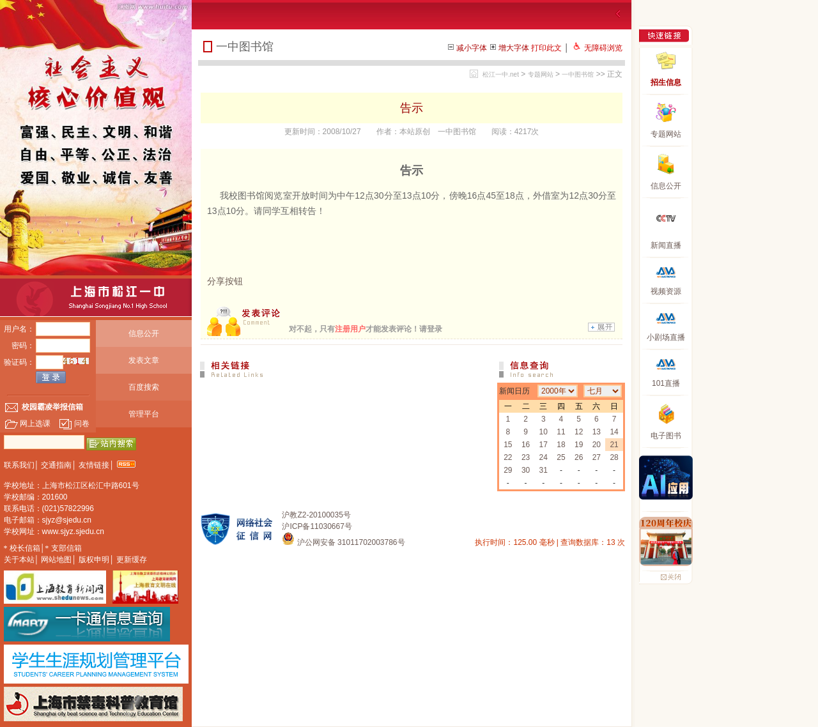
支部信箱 (66, 548)
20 (596, 444)
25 (561, 457)
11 (561, 431)
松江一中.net (500, 74)
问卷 (74, 423)
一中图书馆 (578, 74)
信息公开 (143, 333)
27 (596, 457)
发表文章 (143, 360)
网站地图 (56, 559)
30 (525, 470)
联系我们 (19, 465)
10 (543, 431)
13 (596, 431)
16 (525, 444)
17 (543, 444)
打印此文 (546, 47)
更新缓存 (131, 559)
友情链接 (94, 465)
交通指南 (56, 465)
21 (614, 444)
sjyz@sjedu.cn (67, 520)
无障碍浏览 (603, 47)
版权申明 (94, 559)
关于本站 (19, 559)
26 (579, 457)
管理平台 (143, 413)
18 (561, 444)
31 (543, 470)
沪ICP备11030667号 (316, 526)
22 (508, 457)
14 (614, 431)
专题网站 (540, 74)
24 (543, 457)
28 (614, 457)
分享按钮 (225, 281)
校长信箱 (25, 548)
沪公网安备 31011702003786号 (343, 542)
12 (579, 431)
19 (579, 444)
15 (508, 444)
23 (525, 457)
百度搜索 (143, 387)
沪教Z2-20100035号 (316, 514)
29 (508, 470)
